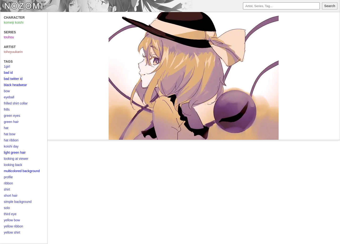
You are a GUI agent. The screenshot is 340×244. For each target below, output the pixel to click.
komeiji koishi (13, 22)
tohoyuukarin (13, 52)
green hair (11, 122)
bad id (8, 72)
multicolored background (22, 171)
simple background (18, 202)
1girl (7, 66)
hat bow (9, 134)
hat (6, 128)
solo (7, 208)
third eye (10, 214)
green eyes (12, 116)
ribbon (8, 183)
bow (7, 91)
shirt (7, 189)
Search (329, 6)
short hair (10, 195)
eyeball (9, 97)
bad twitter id (13, 79)
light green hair (15, 152)
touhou (9, 37)
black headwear (15, 85)
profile (8, 177)
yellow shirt (12, 232)
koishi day (11, 146)
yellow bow (12, 220)
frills (7, 109)
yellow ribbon (13, 226)
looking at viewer (16, 159)
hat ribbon (11, 140)
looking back (13, 165)
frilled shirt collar (16, 103)
